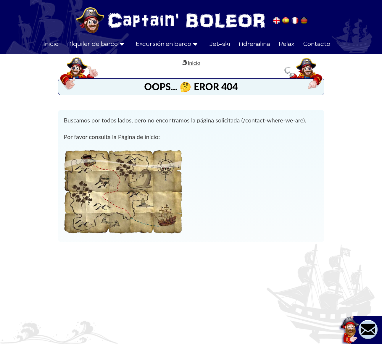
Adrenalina (254, 44)
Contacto (316, 44)
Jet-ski (219, 44)
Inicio (51, 44)
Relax (286, 44)
